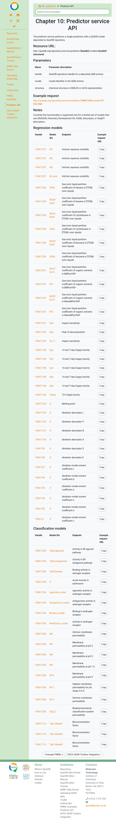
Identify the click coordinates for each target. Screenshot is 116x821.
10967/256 (40, 187)
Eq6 (51, 323)
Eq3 (51, 359)
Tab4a (53, 394)
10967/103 (40, 412)
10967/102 (40, 421)
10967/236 (40, 592)
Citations (39, 776)
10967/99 (40, 448)
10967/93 (40, 508)
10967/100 (40, 439)
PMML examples (11, 98)
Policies (39, 779)
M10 (52, 675)
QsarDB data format (13, 41)
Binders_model (57, 613)
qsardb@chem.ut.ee (96, 805)
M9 (51, 665)
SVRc (52, 229)
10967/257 (40, 149)
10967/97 (40, 467)
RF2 (52, 311)
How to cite (40, 772)
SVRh (52, 187)
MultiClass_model (59, 623)
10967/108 (40, 350)
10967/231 (40, 323)
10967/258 (40, 582)
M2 (51, 158)
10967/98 (40, 457)
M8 (51, 654)
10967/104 (40, 403)
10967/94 (40, 498)
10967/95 (40, 488)
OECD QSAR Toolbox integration (13, 114)
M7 (51, 644)
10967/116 (40, 723)
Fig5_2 (53, 711)
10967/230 (40, 332)
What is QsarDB (42, 769)
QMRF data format (12, 68)
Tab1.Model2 (56, 734)
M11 (52, 687)
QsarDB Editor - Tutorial (14, 59)
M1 (51, 149)
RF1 (52, 284)
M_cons (54, 176)
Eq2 (51, 350)
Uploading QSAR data (12, 77)
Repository (12, 33)
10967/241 (40, 270)
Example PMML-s (53, 754)
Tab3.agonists (57, 550)
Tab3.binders (56, 571)
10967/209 (40, 341)
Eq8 (51, 385)
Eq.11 (52, 341)
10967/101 (40, 430)
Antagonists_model (59, 602)
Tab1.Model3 (56, 744)
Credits (38, 782)
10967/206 (40, 633)
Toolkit (10, 84)
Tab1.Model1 (56, 723)
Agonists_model (58, 592)
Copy (101, 149)
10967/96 (40, 477)
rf (50, 403)
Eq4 (51, 332)
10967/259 (40, 550)
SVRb (52, 256)
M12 (52, 699)
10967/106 (40, 394)
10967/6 (39, 519)
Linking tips (12, 90)
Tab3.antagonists (58, 561)
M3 (51, 167)
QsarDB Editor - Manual (14, 50)
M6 (51, 633)
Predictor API (13, 105)
